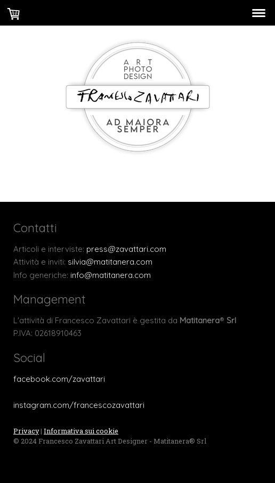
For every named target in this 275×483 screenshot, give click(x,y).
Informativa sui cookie (81, 431)
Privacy (26, 431)
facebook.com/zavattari (59, 379)
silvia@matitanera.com (110, 262)
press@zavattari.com (126, 249)
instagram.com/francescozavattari (78, 405)
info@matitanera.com (110, 275)
